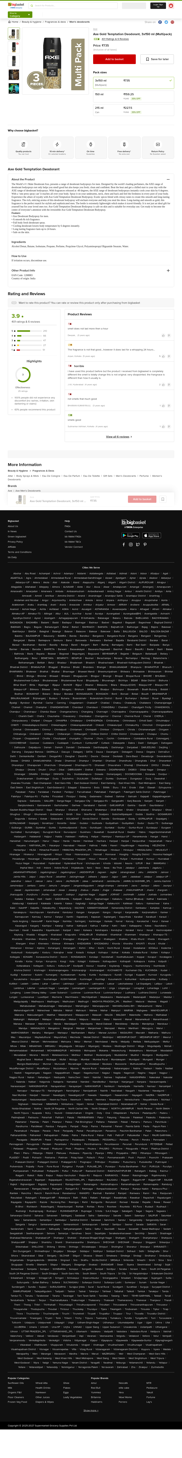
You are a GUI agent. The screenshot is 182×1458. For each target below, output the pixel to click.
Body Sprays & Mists (28, 475)
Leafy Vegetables (72, 1397)
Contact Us (71, 531)
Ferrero (123, 1401)
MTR (148, 1383)
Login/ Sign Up (158, 6)
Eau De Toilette (92, 475)
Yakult (149, 1392)
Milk (10, 1387)
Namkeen (41, 1392)
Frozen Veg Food (17, 1401)
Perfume (145, 475)
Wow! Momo (125, 1397)
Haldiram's (96, 1401)
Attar (11, 475)
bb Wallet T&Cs (73, 541)
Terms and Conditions (20, 552)
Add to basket (114, 59)
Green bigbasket (17, 536)
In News (12, 531)
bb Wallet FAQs (73, 536)
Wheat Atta (41, 1383)
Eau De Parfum (73, 475)
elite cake (124, 1387)
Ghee (66, 1383)
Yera (121, 1392)
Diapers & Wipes (45, 1401)
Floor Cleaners (16, 1397)
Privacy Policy (15, 541)
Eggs (66, 1392)
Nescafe (123, 1383)
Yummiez (96, 1392)
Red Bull (95, 1387)
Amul (94, 1383)
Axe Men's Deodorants (28, 490)
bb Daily (12, 557)
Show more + (91, 1410)
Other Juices (43, 1397)
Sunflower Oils (16, 1383)
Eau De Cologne (52, 475)
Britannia (96, 1397)
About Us (13, 526)
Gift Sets (108, 475)
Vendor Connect (74, 546)
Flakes (66, 1387)
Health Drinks (43, 1387)
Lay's (149, 1401)
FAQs (68, 526)
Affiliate (12, 546)
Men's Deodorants (127, 475)
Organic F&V (15, 1392)
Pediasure (151, 1387)
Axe (95, 28)
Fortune (150, 1397)
